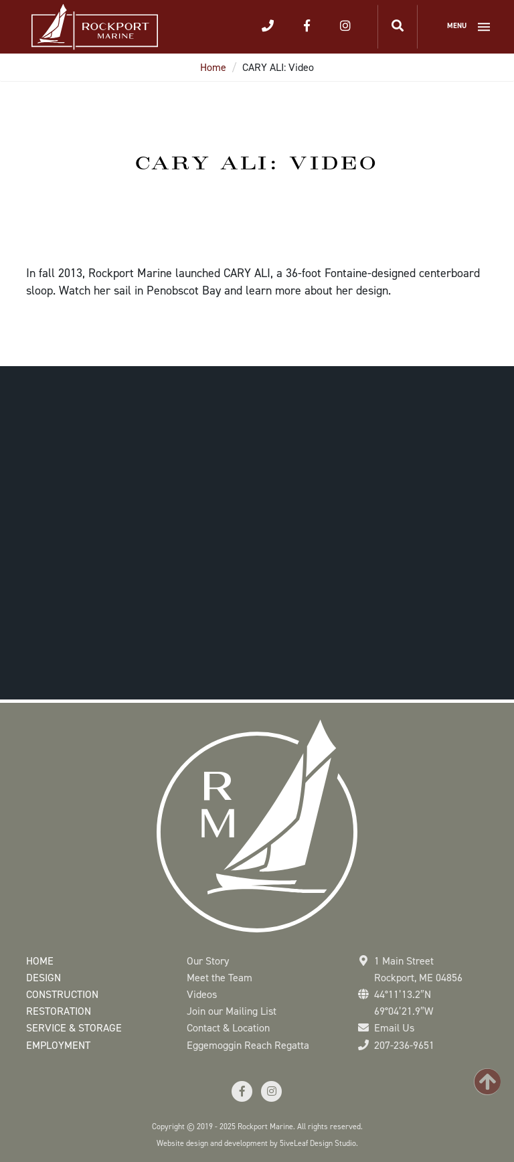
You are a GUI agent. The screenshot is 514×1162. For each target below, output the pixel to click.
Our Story (208, 961)
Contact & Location (228, 1028)
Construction (62, 994)
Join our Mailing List (231, 1011)
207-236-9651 (404, 1045)
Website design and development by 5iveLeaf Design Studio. (257, 1143)
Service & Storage (74, 1028)
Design (43, 978)
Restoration (58, 1011)
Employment (58, 1045)
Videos (202, 994)
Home (213, 67)
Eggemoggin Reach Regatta (248, 1045)
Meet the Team (219, 978)
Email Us (394, 1028)
